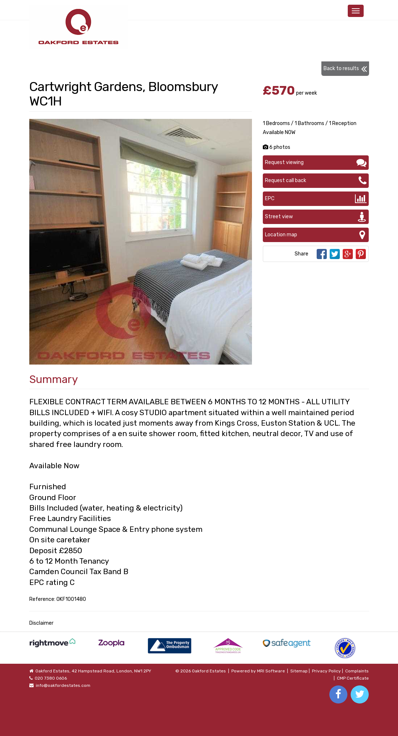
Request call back (316, 181)
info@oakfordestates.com (63, 685)
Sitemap (299, 670)
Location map (316, 235)
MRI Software (271, 670)
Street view (316, 217)
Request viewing (316, 163)
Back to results (345, 69)
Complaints (357, 670)
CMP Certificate (353, 678)
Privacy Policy (326, 670)
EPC (316, 199)
